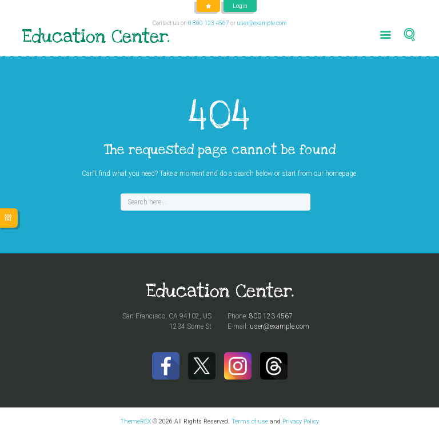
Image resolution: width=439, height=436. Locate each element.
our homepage (335, 173)
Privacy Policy (300, 421)
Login (240, 6)
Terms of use (250, 421)
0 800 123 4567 (208, 23)
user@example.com (262, 23)
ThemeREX (135, 421)
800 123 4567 (271, 316)
